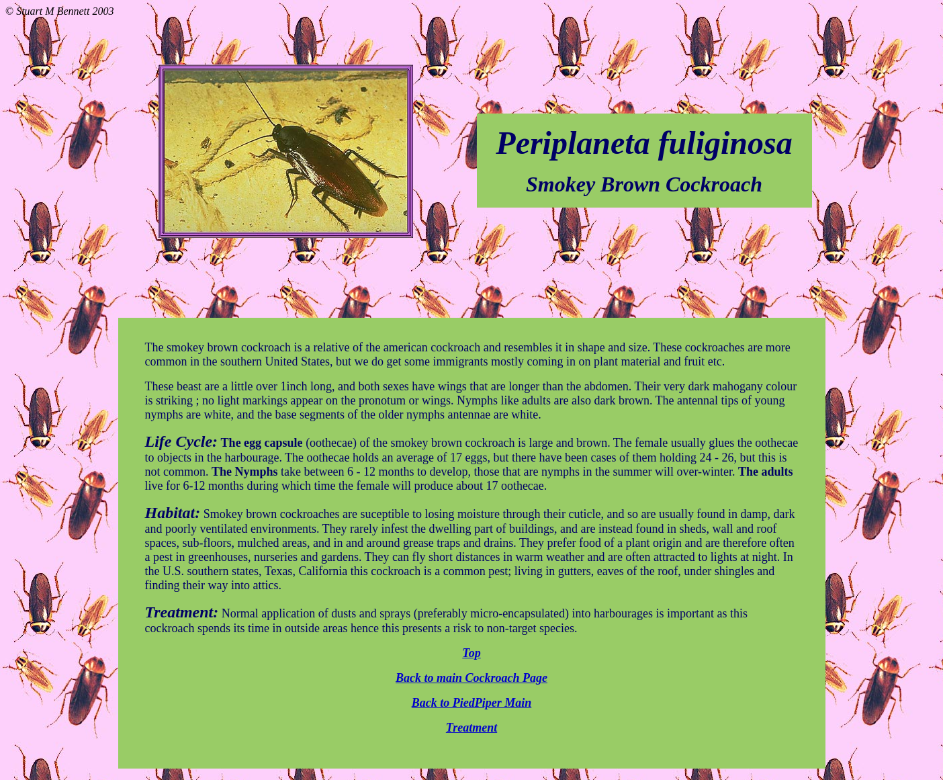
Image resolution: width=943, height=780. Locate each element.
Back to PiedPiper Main (472, 702)
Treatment (471, 727)
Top (471, 653)
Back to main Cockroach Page (471, 678)
